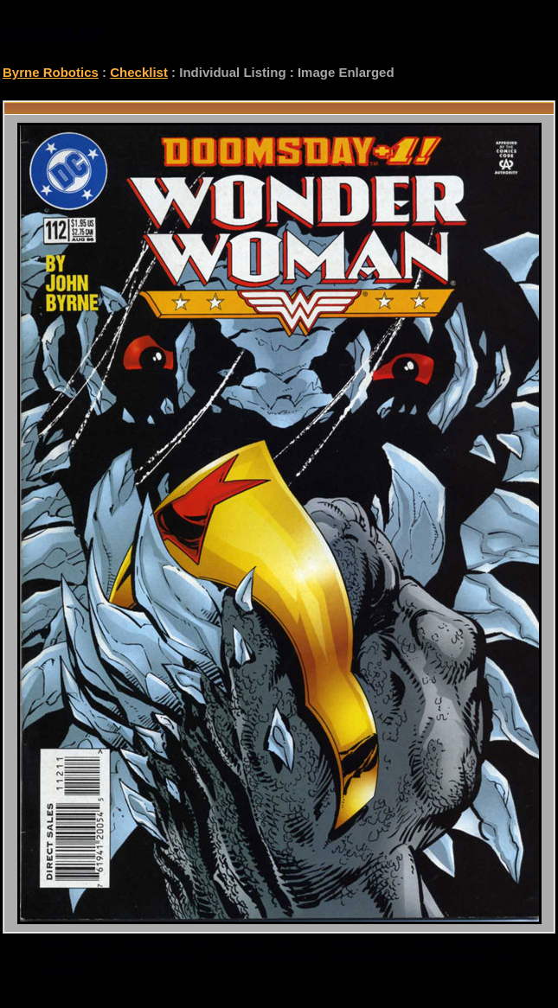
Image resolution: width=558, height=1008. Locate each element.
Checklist (139, 72)
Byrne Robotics (51, 72)
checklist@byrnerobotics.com (427, 955)
